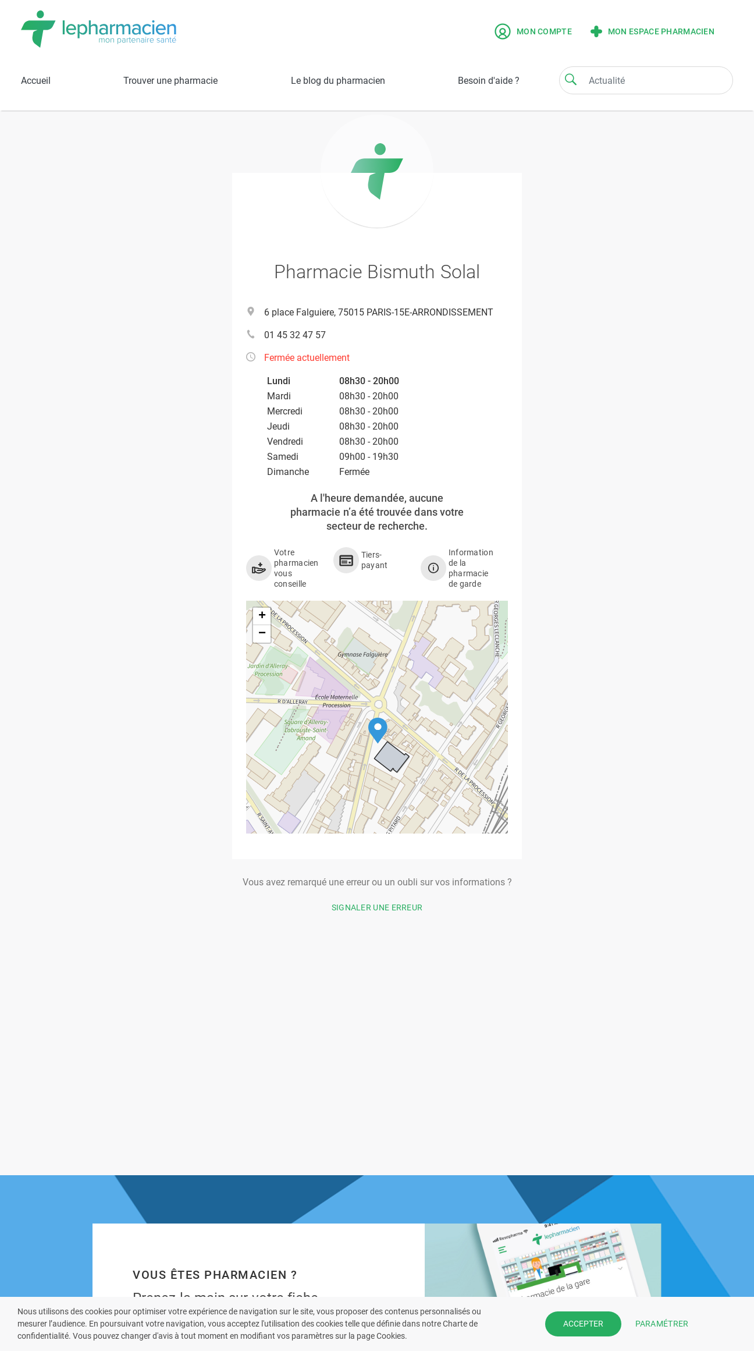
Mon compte (533, 31)
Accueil (36, 80)
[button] (377, 730)
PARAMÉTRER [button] (662, 1323)
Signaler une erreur (377, 907)
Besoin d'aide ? (489, 80)
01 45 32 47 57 (295, 335)
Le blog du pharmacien (338, 80)
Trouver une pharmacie (170, 80)
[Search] (571, 79)
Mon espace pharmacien (652, 31)
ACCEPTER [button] (583, 1323)
